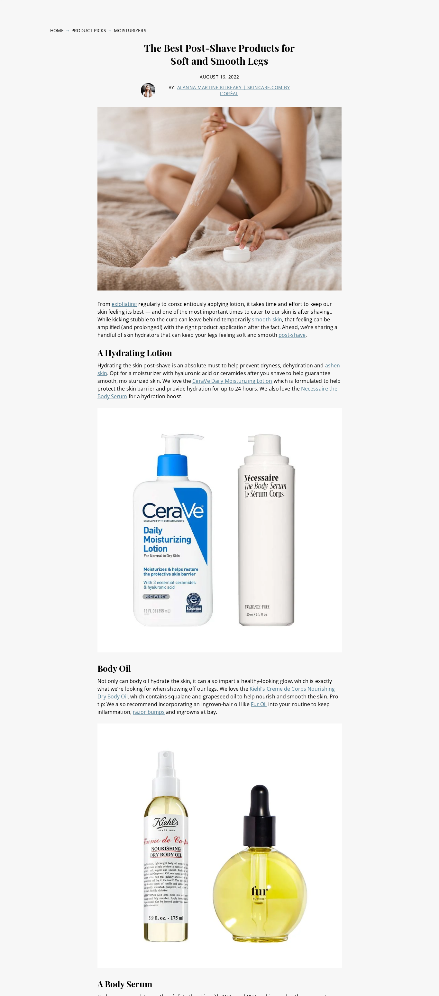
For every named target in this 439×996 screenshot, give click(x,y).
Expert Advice (97, 8)
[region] (219, 981)
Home (57, 26)
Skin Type (20, 8)
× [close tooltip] (84, 957)
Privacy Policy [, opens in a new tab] (132, 989)
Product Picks (336, 8)
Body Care (133, 8)
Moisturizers (130, 26)
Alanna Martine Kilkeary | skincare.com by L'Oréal (233, 86)
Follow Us (401, 8)
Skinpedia (371, 8)
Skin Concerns (56, 8)
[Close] (429, 981)
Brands (303, 8)
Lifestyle (162, 8)
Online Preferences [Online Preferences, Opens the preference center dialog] (335, 981)
